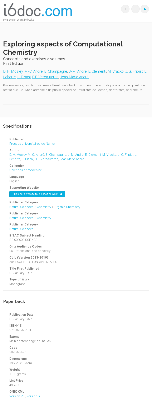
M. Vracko (116, 71)
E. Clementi (97, 71)
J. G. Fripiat (134, 71)
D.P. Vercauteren (45, 77)
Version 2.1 (17, 396)
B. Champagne (55, 71)
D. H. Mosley (13, 71)
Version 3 (33, 396)
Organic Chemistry (67, 207)
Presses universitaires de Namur (32, 144)
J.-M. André (78, 71)
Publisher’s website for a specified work (37, 194)
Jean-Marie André (74, 77)
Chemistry (44, 207)
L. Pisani (24, 77)
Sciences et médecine (25, 170)
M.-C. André (33, 71)
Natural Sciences (21, 207)
